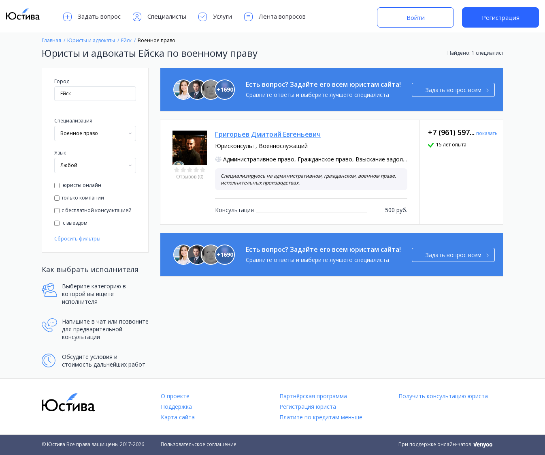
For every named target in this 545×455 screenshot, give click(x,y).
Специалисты (159, 16)
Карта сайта (178, 417)
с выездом (70, 222)
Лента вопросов (275, 16)
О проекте (175, 396)
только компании (79, 197)
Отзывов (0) (189, 176)
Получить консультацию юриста (443, 396)
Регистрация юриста (307, 406)
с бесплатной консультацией (93, 210)
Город (61, 81)
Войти (416, 17)
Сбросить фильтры (77, 238)
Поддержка (176, 406)
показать (487, 133)
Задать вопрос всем (457, 90)
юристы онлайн (77, 185)
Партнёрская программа (313, 396)
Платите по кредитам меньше (320, 417)
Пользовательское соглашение (198, 444)
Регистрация (500, 17)
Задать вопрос (92, 16)
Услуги (215, 16)
